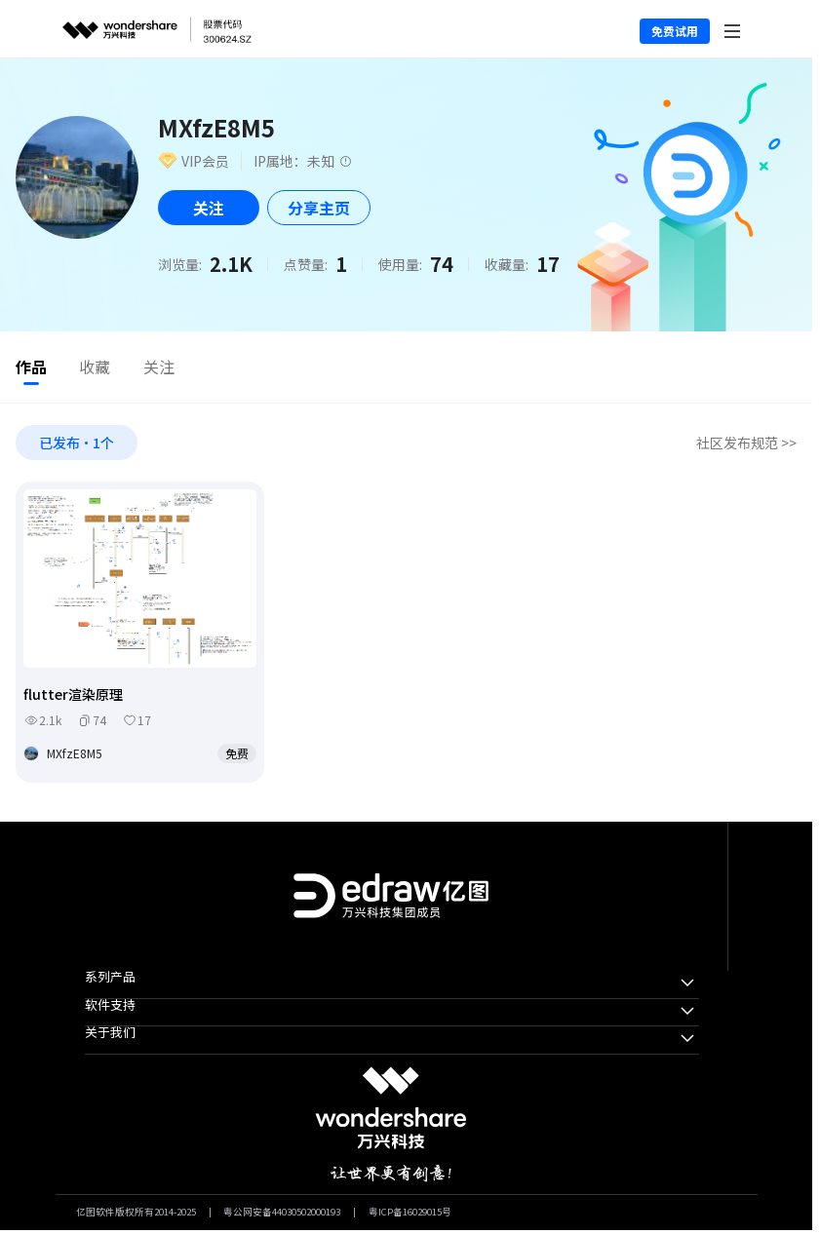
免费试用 (674, 30)
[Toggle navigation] (732, 29)
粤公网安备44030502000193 (281, 1215)
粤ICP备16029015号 (410, 1215)
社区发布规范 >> (746, 445)
